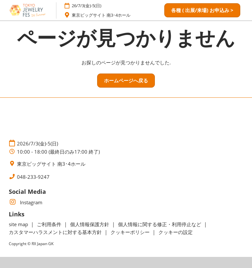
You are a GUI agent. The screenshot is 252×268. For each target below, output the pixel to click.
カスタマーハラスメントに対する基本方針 (56, 232)
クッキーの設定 (175, 232)
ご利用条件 (50, 224)
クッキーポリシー (131, 232)
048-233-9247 (33, 177)
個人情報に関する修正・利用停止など (160, 224)
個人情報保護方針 (90, 224)
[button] (202, 10)
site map (19, 224)
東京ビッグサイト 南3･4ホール (101, 15)
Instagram (25, 202)
